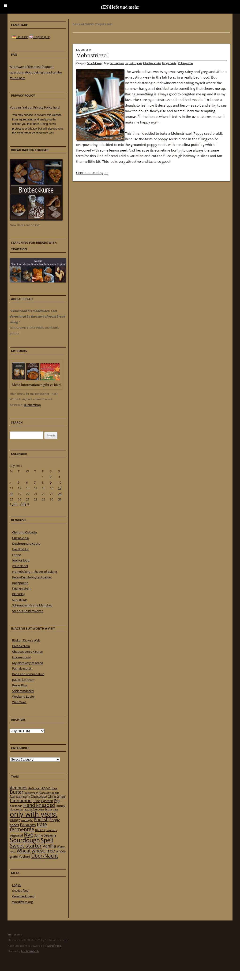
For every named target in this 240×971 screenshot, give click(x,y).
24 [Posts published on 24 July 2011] (59, 494)
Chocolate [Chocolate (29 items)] (39, 796)
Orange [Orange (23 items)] (15, 820)
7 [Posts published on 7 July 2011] (35, 482)
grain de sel (20, 566)
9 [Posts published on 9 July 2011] (51, 482)
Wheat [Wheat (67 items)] (24, 850)
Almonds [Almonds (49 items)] (18, 787)
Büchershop (32, 405)
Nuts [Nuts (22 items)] (48, 809)
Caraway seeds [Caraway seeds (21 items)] (49, 793)
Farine (16, 555)
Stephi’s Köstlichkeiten (27, 611)
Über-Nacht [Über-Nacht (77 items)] (44, 855)
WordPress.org (22, 902)
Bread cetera (21, 646)
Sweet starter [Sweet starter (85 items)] (26, 845)
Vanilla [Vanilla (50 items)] (49, 846)
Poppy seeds (169, 63)
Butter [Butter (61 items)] (16, 792)
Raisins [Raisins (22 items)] (40, 830)
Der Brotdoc (20, 549)
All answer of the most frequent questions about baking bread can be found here (36, 72)
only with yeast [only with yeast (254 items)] (33, 814)
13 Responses (185, 63)
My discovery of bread (27, 663)
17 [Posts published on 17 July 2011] (59, 488)
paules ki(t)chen (23, 680)
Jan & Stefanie (30, 951)
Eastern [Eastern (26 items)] (47, 801)
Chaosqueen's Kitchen (27, 651)
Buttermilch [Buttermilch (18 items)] (31, 792)
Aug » (24, 503)
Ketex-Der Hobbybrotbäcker (32, 577)
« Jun (14, 503)
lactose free (117, 63)
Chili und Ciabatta (24, 532)
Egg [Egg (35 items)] (57, 800)
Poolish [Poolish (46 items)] (41, 819)
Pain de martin (22, 668)
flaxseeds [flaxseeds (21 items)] (16, 806)
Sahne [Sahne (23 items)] (38, 835)
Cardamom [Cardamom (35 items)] (20, 796)
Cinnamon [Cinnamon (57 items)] (21, 800)
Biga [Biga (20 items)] (54, 788)
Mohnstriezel (92, 55)
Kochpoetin (20, 583)
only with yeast (133, 63)
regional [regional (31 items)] (16, 835)
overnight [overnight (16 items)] (27, 820)
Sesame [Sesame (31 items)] (50, 835)
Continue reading (92, 172)
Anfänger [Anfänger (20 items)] (34, 788)
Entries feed (20, 890)
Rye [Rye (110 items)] (28, 834)
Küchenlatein (21, 588)
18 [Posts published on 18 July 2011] (11, 494)
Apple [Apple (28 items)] (46, 788)
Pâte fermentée (152, 63)
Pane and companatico (28, 674)
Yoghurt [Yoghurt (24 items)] (24, 856)
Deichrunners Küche (26, 543)
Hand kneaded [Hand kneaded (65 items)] (39, 805)
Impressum (15, 934)
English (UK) (39, 37)
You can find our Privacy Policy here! (35, 107)
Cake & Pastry (94, 63)
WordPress (54, 946)
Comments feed (23, 896)
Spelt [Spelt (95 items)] (47, 840)
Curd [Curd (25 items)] (36, 801)
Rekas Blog (19, 685)
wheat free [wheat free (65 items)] (43, 851)
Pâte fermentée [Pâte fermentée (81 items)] (28, 827)
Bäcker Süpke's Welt (26, 640)
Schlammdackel (23, 691)
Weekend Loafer (23, 696)
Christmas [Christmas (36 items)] (57, 796)
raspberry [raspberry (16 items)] (51, 830)
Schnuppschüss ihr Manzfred (32, 605)
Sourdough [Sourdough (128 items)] (25, 840)
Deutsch (20, 37)
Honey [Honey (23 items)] (60, 806)
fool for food (21, 560)
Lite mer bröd (21, 657)
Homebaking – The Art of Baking (34, 571)
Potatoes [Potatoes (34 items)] (28, 824)
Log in (16, 885)
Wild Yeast (19, 702)
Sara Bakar (19, 600)
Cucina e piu (20, 538)
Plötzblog (18, 594)
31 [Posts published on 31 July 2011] (59, 499)
